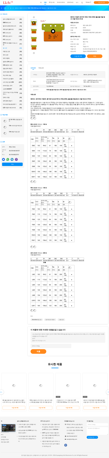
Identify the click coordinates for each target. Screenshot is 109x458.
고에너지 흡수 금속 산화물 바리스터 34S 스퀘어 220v (27, 426)
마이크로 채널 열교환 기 (12, 104)
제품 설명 (41, 68)
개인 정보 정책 (5, 442)
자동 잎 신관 (12, 51)
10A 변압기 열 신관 (14, 131)
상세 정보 (33, 68)
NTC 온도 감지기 (12, 36)
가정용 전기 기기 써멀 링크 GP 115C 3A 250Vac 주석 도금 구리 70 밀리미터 (67, 402)
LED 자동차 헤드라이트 (12, 108)
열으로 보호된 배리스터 (12, 26)
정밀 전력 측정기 (12, 68)
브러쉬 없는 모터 (12, 86)
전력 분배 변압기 (12, 101)
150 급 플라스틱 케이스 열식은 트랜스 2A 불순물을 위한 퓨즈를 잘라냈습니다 (40, 402)
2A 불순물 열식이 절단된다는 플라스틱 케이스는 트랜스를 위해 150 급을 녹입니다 (14, 402)
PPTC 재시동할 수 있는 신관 (12, 43)
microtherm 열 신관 (36, 319)
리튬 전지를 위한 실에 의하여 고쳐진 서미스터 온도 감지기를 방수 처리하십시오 (51, 444)
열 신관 (12, 48)
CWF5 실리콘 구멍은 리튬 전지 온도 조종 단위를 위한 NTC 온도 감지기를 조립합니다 (51, 435)
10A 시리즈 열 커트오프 (15, 125)
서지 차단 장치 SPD (12, 82)
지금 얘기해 (101, 2)
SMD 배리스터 (12, 23)
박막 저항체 (12, 58)
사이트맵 (3, 437)
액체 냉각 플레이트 (12, 29)
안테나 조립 (12, 97)
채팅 (12, 164)
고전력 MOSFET (12, 89)
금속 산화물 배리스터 (12, 19)
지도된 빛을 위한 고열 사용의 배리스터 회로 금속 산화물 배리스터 (27, 439)
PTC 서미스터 (12, 40)
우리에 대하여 (5, 432)
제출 (38, 351)
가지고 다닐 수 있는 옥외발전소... (12, 93)
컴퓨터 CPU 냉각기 (12, 62)
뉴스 (2, 434)
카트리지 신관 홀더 (12, 79)
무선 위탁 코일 (12, 75)
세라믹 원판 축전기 (12, 72)
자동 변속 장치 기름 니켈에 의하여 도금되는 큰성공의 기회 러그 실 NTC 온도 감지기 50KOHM (51, 427)
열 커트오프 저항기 (50, 319)
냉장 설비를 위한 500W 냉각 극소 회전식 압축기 (27, 432)
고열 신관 (61, 319)
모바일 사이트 (5, 439)
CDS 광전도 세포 (12, 65)
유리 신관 (12, 55)
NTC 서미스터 (12, 33)
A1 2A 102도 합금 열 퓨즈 (15, 120)
